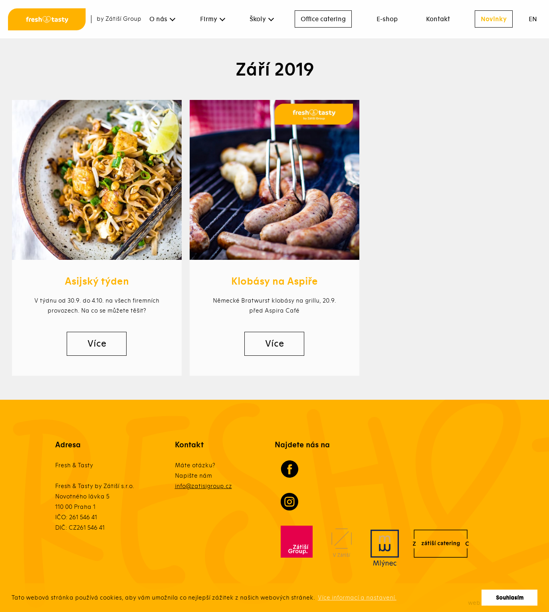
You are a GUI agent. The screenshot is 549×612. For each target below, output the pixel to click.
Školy (258, 19)
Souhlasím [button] (509, 597)
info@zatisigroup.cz (203, 486)
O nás (158, 19)
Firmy (208, 19)
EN (533, 19)
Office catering (323, 19)
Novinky (494, 19)
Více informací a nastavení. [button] (357, 597)
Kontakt (438, 19)
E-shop (387, 19)
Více (96, 343)
